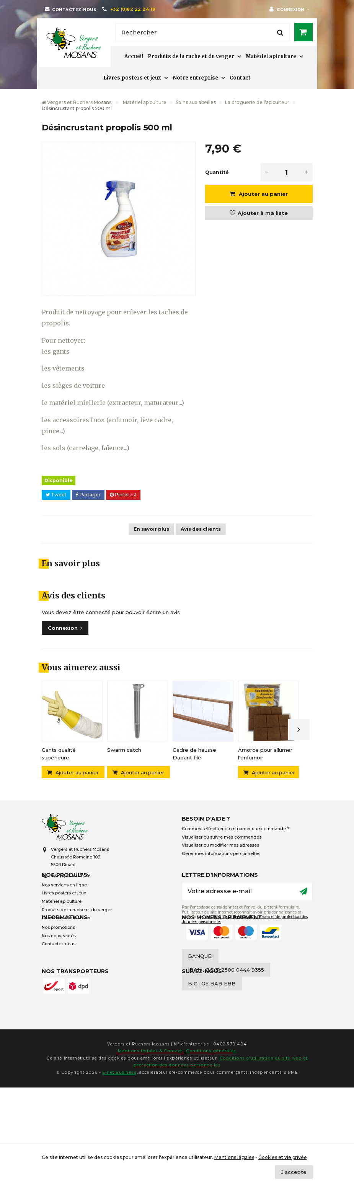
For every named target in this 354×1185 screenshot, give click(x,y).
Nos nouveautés (59, 976)
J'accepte (294, 1172)
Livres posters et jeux (132, 78)
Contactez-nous (58, 984)
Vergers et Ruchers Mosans (77, 102)
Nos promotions (58, 968)
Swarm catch (124, 750)
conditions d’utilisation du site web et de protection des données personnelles (245, 938)
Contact (240, 78)
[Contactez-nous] (71, 9)
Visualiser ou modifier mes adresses (220, 846)
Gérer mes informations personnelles (221, 855)
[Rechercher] (202, 32)
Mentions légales (234, 1157)
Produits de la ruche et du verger (191, 56)
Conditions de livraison (66, 936)
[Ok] (303, 910)
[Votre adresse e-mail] (247, 910)
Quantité (217, 172)
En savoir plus (151, 529)
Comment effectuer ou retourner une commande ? (235, 830)
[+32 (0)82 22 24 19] (128, 9)
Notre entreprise (195, 78)
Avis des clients (201, 529)
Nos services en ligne (64, 903)
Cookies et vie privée (282, 1157)
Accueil (133, 56)
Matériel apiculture (271, 56)
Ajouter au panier (262, 194)
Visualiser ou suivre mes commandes (221, 838)
